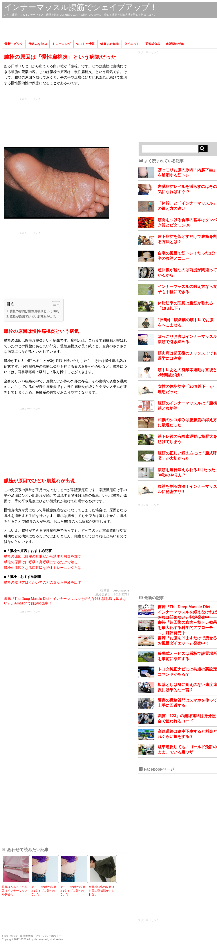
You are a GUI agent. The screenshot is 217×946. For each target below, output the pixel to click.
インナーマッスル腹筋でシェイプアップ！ (80, 7)
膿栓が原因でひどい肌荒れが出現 (33, 316)
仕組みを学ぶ (37, 44)
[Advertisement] (109, 29)
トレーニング (61, 44)
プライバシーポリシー (48, 935)
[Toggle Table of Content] (54, 304)
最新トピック (13, 44)
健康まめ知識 (109, 44)
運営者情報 (26, 935)
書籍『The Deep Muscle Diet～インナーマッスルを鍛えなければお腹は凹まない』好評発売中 (187, 612)
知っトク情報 (85, 44)
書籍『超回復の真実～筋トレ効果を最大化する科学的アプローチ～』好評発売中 (187, 627)
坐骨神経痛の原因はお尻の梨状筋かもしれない (101, 890)
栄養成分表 (152, 44)
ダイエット (131, 44)
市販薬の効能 (175, 44)
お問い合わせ (10, 935)
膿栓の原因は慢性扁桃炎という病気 (34, 311)
